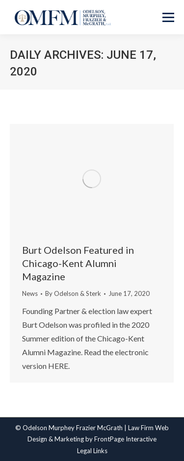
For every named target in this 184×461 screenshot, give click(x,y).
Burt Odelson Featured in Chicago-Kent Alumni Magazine (78, 263)
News (30, 293)
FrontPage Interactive (125, 439)
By (73, 293)
